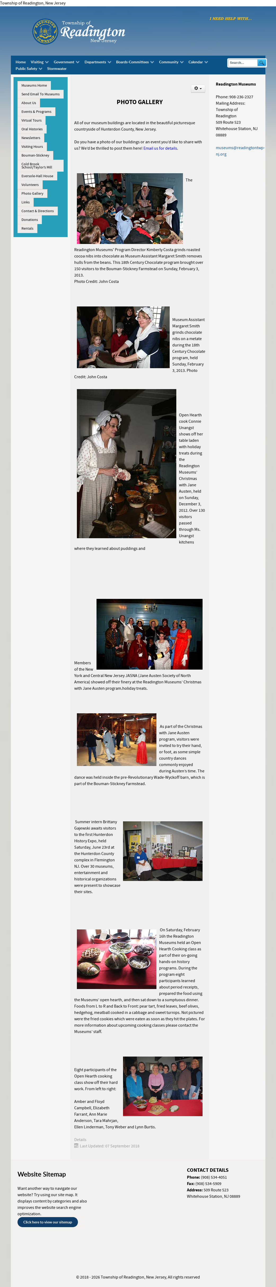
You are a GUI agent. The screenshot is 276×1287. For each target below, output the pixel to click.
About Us (28, 103)
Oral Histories (32, 129)
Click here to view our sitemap (47, 1222)
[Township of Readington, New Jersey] (93, 30)
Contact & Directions (37, 211)
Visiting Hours (32, 147)
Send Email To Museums (40, 94)
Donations (29, 220)
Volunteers (30, 185)
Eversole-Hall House (37, 176)
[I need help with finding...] (231, 18)
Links (25, 202)
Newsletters (30, 138)
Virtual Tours (31, 120)
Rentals (27, 228)
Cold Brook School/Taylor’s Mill (36, 166)
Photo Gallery (32, 194)
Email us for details (160, 148)
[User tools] (198, 89)
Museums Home (34, 85)
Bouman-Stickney (35, 155)
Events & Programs (36, 112)
